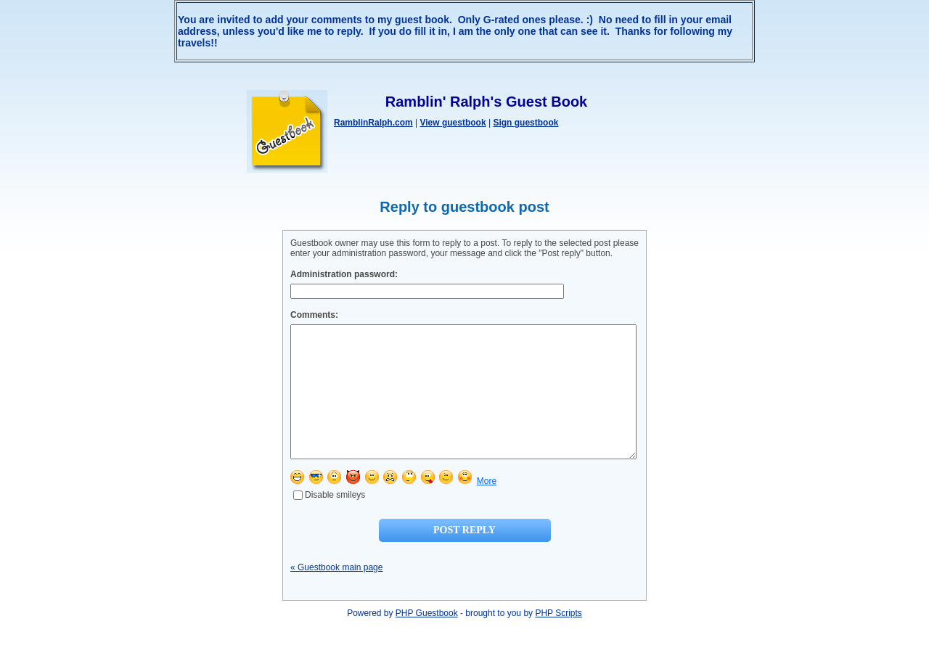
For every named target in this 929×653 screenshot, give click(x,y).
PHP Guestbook (427, 639)
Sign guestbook (525, 123)
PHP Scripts (558, 639)
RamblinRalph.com (373, 123)
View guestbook (453, 123)
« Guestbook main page (336, 593)
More (486, 507)
